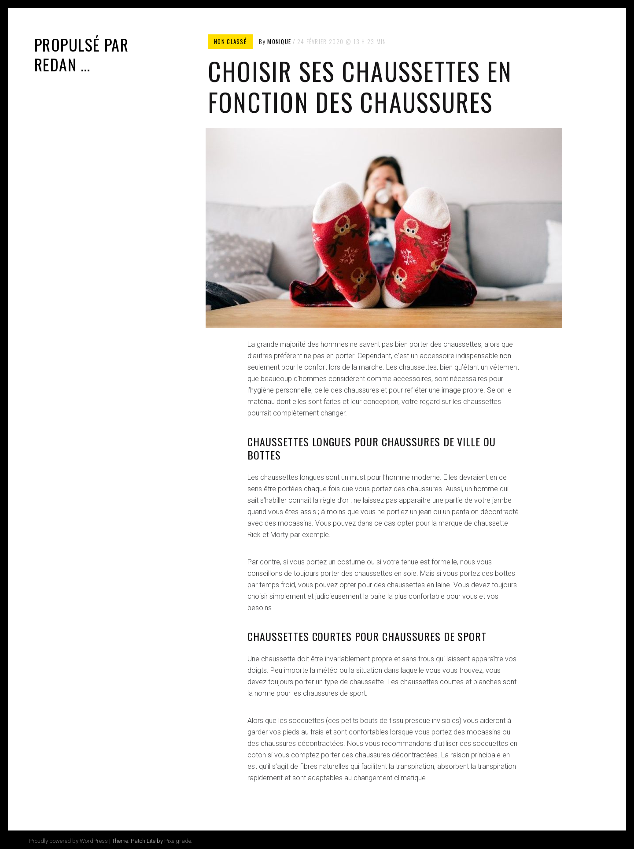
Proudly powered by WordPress (68, 841)
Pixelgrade (177, 841)
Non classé (230, 41)
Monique (279, 41)
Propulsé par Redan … (81, 54)
